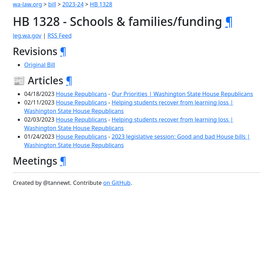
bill (52, 4)
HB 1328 (101, 4)
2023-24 (73, 4)
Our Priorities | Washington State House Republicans (182, 94)
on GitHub (116, 183)
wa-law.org (27, 4)
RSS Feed (60, 35)
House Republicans (81, 94)
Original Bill (39, 65)
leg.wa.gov (27, 35)
